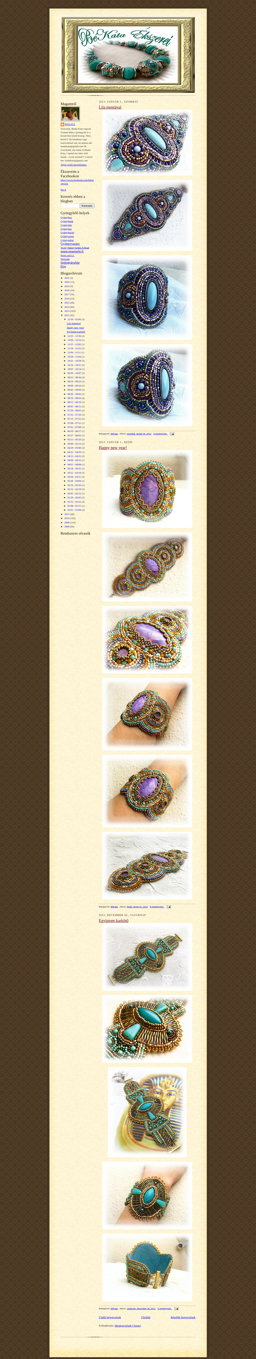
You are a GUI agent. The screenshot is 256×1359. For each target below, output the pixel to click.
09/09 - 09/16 (74, 385)
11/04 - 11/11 (74, 352)
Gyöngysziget (67, 236)
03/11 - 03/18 (74, 472)
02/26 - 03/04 (74, 480)
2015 (67, 302)
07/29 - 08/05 (74, 410)
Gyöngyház (66, 229)
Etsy (63, 266)
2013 (67, 311)
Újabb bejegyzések (110, 1317)
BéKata (70, 124)
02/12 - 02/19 (74, 489)
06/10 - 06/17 (74, 431)
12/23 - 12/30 (74, 336)
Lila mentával (74, 323)
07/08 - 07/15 (74, 423)
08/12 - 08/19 (74, 402)
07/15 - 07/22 (74, 418)
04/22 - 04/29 (74, 452)
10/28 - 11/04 (74, 356)
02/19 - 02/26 (74, 485)
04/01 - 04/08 (74, 464)
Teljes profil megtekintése (74, 164)
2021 (67, 278)
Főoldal (145, 1317)
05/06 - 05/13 (74, 443)
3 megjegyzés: (160, 433)
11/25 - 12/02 (74, 344)
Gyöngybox (66, 217)
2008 (67, 526)
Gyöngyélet (66, 225)
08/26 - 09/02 (74, 394)
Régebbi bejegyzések (183, 1317)
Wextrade (65, 259)
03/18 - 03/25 (74, 468)
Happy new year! (75, 327)
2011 (67, 514)
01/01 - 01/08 (74, 509)
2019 (67, 286)
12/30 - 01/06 (74, 319)
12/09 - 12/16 (74, 340)
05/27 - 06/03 (74, 435)
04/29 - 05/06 (74, 447)
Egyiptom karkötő (76, 331)
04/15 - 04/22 (74, 456)
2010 (67, 518)
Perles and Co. (68, 255)
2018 (67, 290)
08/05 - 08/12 (74, 406)
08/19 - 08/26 (74, 398)
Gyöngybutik (67, 221)
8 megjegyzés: (157, 906)
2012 (67, 315)
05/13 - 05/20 (74, 439)
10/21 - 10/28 (74, 360)
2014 (67, 307)
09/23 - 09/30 (74, 377)
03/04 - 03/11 (74, 476)
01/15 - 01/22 (74, 501)
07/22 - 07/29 (74, 414)
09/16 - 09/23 (74, 381)
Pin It (63, 189)
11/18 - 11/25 (74, 348)
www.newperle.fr (72, 251)
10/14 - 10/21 (74, 365)
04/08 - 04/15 (74, 460)
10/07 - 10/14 (74, 369)
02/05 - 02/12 (74, 493)
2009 (67, 522)
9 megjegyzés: (165, 1308)
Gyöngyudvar (67, 240)
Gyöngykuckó (67, 232)
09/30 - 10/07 (74, 373)
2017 (67, 294)
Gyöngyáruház (70, 263)
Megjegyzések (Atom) (128, 1325)
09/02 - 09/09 (74, 389)
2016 (67, 298)
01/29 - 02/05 (74, 497)
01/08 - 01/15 (74, 505)
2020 (67, 282)
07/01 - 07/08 (74, 427)
